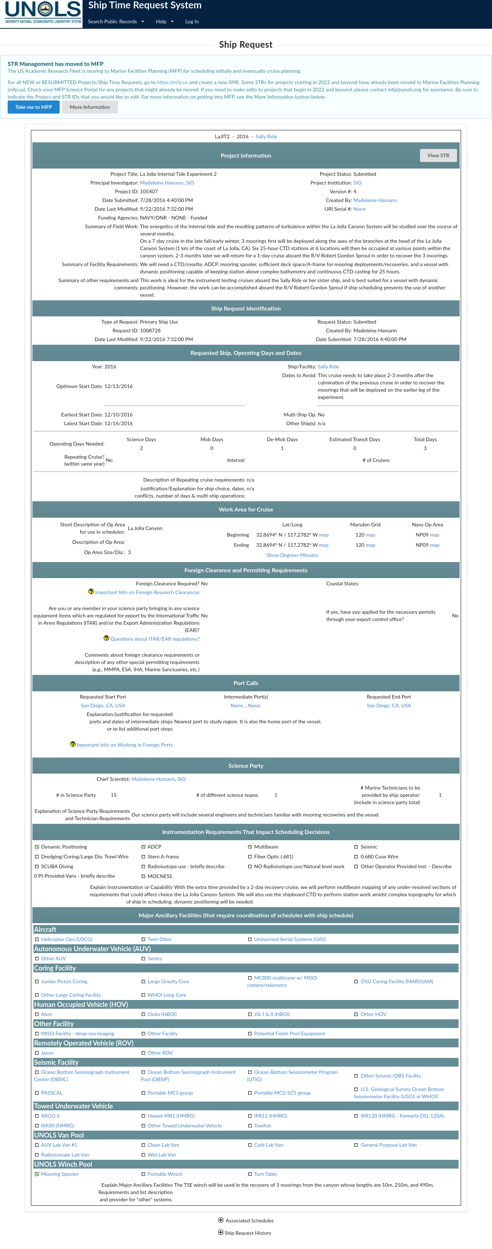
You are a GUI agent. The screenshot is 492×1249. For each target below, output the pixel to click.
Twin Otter (160, 939)
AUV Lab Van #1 (59, 1145)
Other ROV (160, 1053)
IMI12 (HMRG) (270, 1115)
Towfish (262, 1125)
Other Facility (163, 1033)
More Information (90, 107)
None (359, 209)
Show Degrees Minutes (292, 555)
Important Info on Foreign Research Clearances (143, 592)
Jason (47, 1053)
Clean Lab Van (163, 1145)
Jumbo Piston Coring (64, 981)
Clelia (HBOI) (162, 1014)
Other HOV (374, 1014)
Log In (192, 21)
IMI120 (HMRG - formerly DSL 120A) (402, 1115)
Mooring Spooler (60, 1174)
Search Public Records (116, 21)
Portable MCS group (170, 1093)
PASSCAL (51, 1093)
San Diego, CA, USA (103, 705)
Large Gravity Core (168, 981)
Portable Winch (165, 1174)
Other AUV (53, 958)
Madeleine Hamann (161, 182)
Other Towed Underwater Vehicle (185, 1125)
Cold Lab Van (268, 1145)
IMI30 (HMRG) (57, 1125)
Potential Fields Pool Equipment (289, 1033)
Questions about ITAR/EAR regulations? (151, 639)
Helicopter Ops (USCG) (66, 939)
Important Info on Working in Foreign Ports (121, 745)
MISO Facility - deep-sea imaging (77, 1033)
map (323, 534)
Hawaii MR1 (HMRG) (171, 1115)
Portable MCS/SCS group (282, 1093)
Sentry (155, 958)
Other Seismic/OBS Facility (391, 1075)
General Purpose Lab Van (389, 1145)
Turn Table (265, 1174)
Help (165, 21)
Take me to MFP (33, 107)
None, (238, 705)
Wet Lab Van (162, 1154)
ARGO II (50, 1115)
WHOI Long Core (167, 995)
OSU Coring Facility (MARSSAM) (397, 981)
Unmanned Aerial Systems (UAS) (290, 939)
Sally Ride (266, 136)
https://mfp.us (172, 82)
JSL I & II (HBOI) (272, 1014)
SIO (190, 182)
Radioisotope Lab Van (65, 1154)
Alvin (46, 1014)
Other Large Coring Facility (71, 995)
